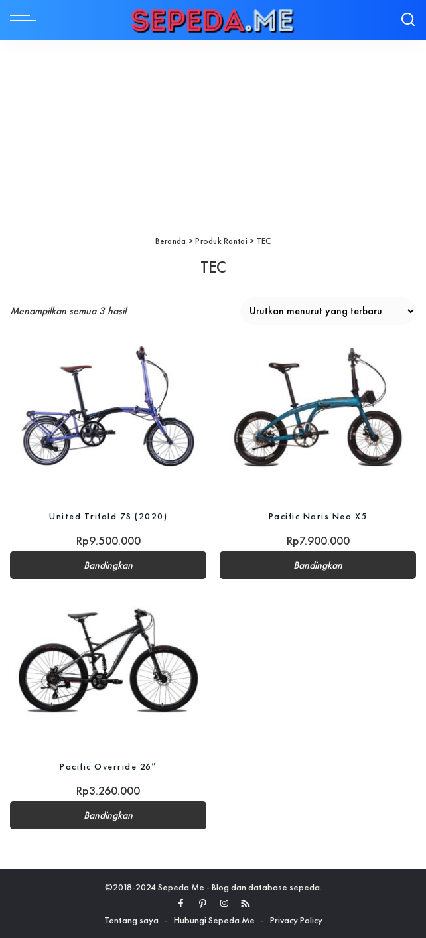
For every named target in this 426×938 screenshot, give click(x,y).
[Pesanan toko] (328, 311)
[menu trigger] (26, 20)
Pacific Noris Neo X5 (318, 516)
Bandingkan (108, 565)
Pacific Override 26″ (108, 766)
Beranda (170, 241)
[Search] (408, 20)
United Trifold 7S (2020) (108, 516)
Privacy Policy (296, 920)
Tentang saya (131, 920)
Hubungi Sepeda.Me (214, 920)
